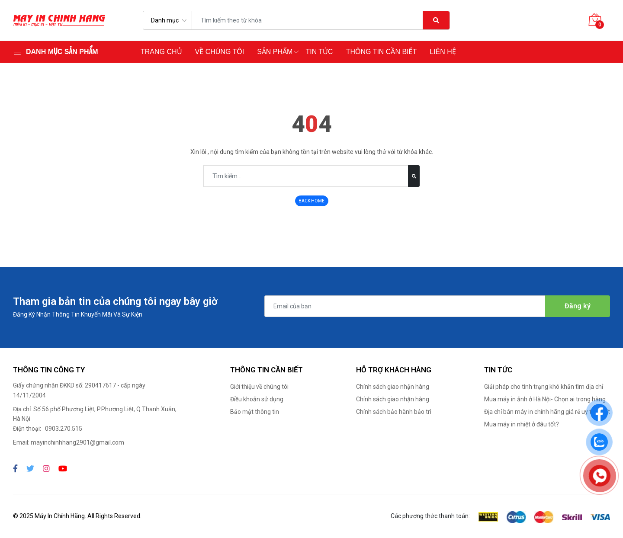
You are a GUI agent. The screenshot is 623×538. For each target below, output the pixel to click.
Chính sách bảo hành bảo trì (393, 411)
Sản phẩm (274, 51)
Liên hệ (443, 51)
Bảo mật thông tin (254, 411)
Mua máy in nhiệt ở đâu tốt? (521, 424)
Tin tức (319, 51)
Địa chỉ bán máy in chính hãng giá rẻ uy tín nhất (547, 411)
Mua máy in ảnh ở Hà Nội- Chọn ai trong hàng (545, 399)
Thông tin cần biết (381, 51)
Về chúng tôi (219, 51)
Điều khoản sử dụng (256, 399)
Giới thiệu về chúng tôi (259, 386)
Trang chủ (161, 51)
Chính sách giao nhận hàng (392, 386)
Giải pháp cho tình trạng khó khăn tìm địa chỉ (543, 386)
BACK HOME (311, 201)
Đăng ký (578, 306)
